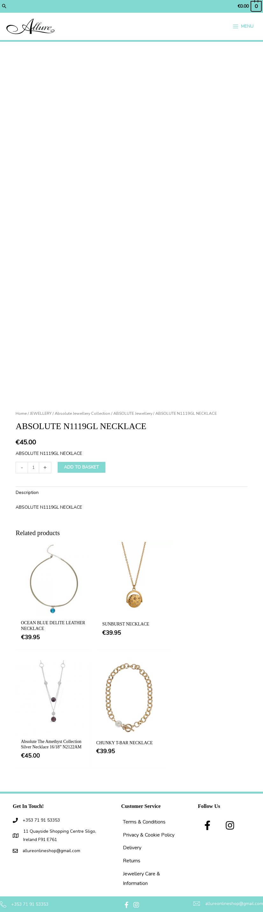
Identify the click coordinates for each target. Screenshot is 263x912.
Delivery (132, 840)
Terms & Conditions (144, 813)
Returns (131, 852)
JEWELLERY (41, 414)
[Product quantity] (33, 468)
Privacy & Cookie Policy (148, 827)
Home (21, 414)
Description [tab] (27, 494)
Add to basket (81, 468)
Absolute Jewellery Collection (82, 414)
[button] (4, 6)
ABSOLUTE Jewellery (132, 414)
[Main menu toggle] (243, 27)
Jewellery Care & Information (141, 870)
